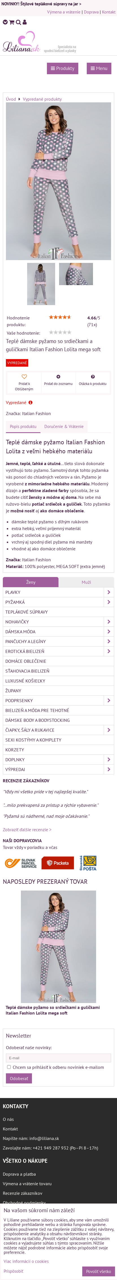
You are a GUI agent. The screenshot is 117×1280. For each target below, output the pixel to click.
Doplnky (59, 759)
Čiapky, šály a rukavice (59, 730)
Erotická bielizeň (59, 651)
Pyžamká (59, 602)
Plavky (59, 592)
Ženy (30, 582)
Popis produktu (23, 426)
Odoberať (19, 1078)
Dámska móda (59, 631)
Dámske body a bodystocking (37, 720)
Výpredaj (59, 769)
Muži (86, 582)
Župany (13, 690)
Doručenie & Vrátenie (64, 426)
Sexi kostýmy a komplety (33, 740)
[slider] (60, 317)
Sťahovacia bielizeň (27, 671)
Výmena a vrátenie (64, 12)
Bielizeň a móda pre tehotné (37, 710)
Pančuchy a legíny (59, 641)
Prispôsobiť (13, 1271)
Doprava (91, 12)
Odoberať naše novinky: (29, 1047)
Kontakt (109, 12)
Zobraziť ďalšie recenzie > (27, 829)
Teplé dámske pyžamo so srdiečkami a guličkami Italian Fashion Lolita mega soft (53, 1010)
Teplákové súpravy (26, 612)
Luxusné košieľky (25, 681)
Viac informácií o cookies (26, 1261)
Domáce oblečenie (25, 661)
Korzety (14, 749)
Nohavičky (59, 622)
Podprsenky (59, 700)
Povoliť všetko (98, 1271)
